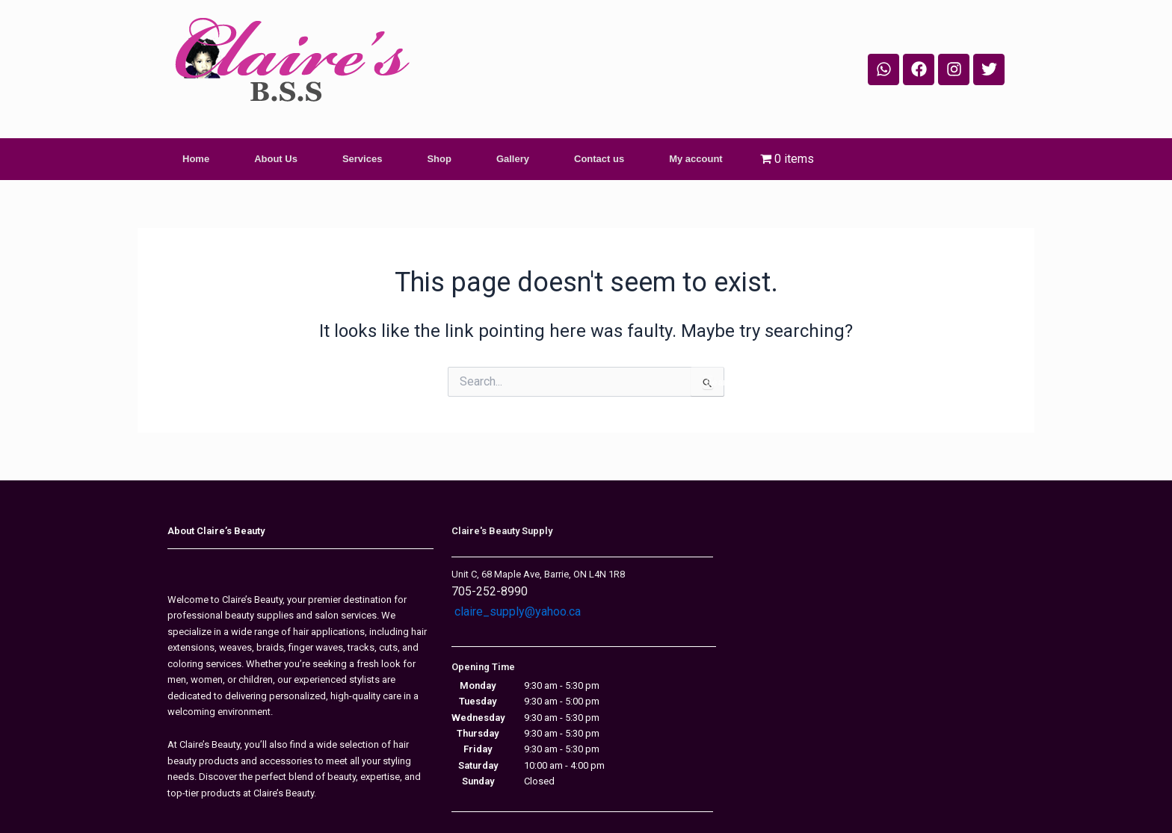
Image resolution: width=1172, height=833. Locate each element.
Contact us (599, 158)
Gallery (512, 158)
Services (362, 158)
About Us (275, 158)
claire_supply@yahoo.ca (517, 611)
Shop (439, 158)
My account (696, 158)
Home (195, 158)
